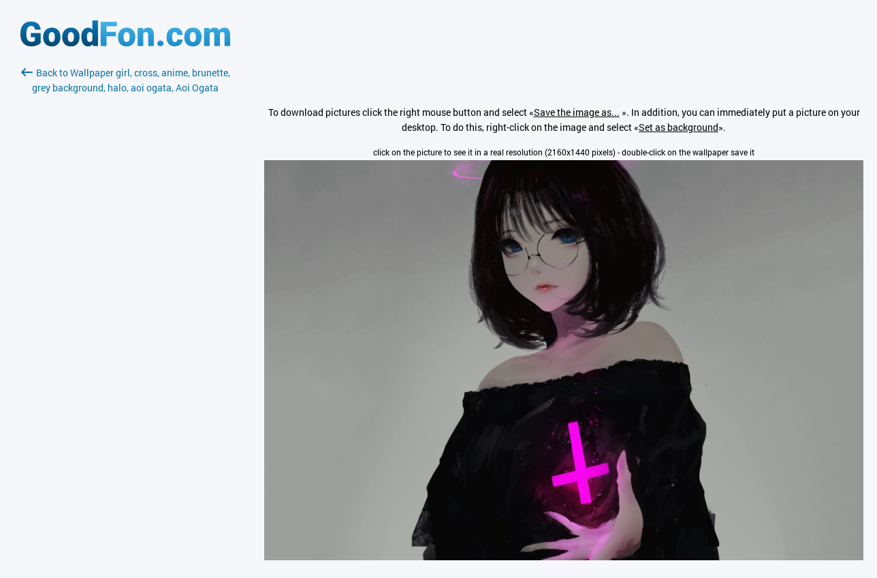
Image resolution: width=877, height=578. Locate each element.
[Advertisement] (125, 257)
